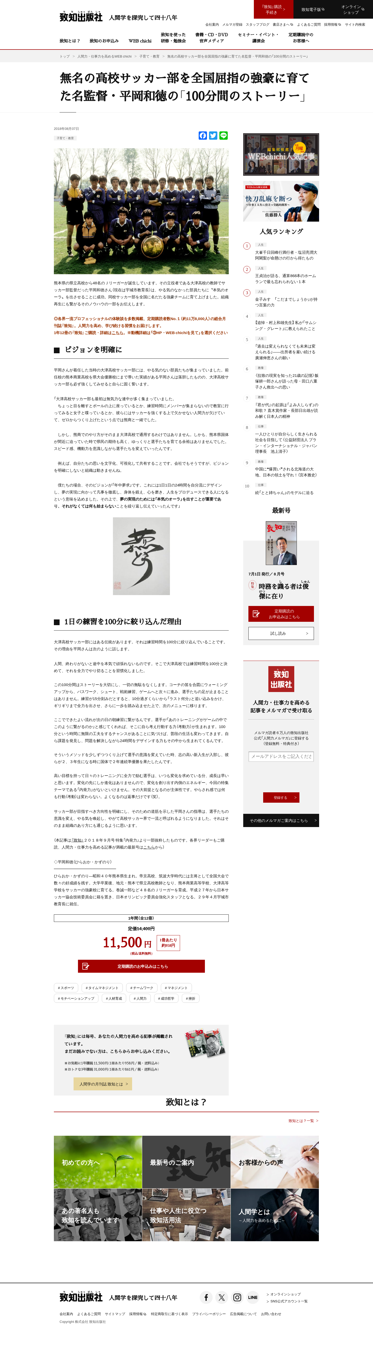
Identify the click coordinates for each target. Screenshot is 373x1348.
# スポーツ (66, 987)
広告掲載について (243, 1313)
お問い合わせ (271, 1313)
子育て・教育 (65, 138)
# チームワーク (141, 987)
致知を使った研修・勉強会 (173, 38)
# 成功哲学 (166, 998)
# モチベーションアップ (76, 998)
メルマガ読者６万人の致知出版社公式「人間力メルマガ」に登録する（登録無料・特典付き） (281, 738)
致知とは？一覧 (301, 1120)
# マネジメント (176, 987)
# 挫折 (190, 998)
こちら (117, 332)
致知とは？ (70, 41)
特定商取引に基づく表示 (169, 1313)
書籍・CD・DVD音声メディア (211, 38)
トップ (65, 56)
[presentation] (287, 777)
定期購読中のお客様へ (301, 38)
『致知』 (77, 840)
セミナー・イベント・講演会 (258, 38)
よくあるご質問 (89, 1313)
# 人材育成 (114, 998)
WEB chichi (139, 41)
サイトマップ (115, 1313)
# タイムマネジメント (102, 987)
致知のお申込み (104, 41)
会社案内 (66, 1313)
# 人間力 (140, 998)
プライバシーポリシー (209, 1313)
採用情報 (138, 1314)
